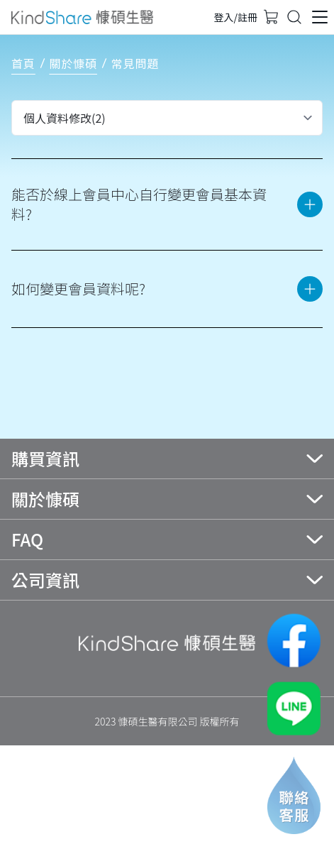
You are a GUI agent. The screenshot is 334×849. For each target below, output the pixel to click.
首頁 (23, 63)
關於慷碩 (73, 63)
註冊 (247, 17)
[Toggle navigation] (294, 17)
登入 (224, 17)
